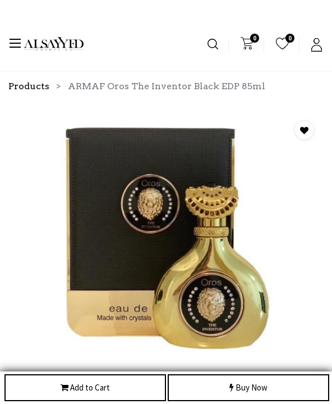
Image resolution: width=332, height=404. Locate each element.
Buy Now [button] (248, 388)
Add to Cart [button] (85, 388)
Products (28, 86)
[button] (304, 130)
